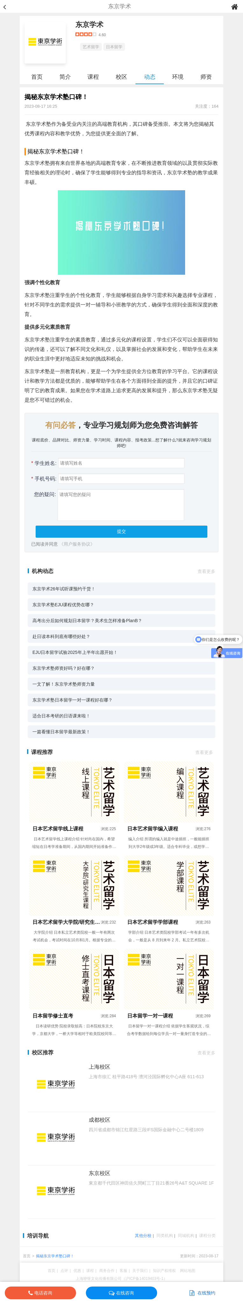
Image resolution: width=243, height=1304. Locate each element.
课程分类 (207, 1235)
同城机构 (186, 1235)
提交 (121, 531)
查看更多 (206, 571)
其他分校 (143, 1235)
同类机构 (164, 1235)
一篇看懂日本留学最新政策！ (61, 731)
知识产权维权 (164, 1270)
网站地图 (187, 1270)
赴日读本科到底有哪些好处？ (61, 636)
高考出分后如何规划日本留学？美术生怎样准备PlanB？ (87, 620)
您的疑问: (43, 494)
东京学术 (89, 25)
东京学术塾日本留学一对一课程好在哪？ (72, 699)
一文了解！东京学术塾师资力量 (63, 684)
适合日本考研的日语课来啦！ (61, 715)
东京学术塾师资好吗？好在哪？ (63, 668)
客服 (123, 1270)
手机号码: (44, 478)
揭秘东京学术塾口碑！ (55, 1256)
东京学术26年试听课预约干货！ (63, 588)
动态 (150, 77)
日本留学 (114, 46)
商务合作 (107, 1270)
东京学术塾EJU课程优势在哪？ (63, 604)
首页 (37, 77)
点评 (64, 1270)
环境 (178, 77)
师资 (206, 77)
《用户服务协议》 (77, 544)
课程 (93, 77)
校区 (121, 77)
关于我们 (140, 1270)
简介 (65, 77)
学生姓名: (44, 463)
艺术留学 (91, 46)
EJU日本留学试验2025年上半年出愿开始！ (75, 652)
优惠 (77, 1270)
